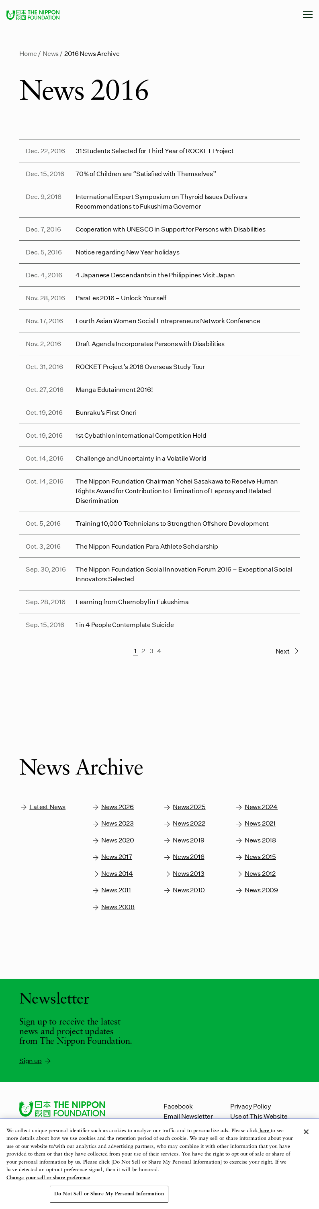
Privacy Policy (250, 1106)
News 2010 (184, 890)
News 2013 (183, 873)
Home (28, 53)
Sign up (35, 1060)
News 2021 (255, 823)
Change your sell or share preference (48, 1177)
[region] (159, 1164)
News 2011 (111, 890)
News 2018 (255, 840)
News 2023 (112, 823)
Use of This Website (258, 1116)
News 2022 (184, 823)
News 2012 (255, 873)
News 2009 (256, 890)
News (51, 53)
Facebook (178, 1106)
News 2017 (112, 856)
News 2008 (113, 907)
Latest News (42, 806)
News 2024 (256, 806)
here (264, 1130)
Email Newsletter (188, 1116)
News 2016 (183, 856)
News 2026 (112, 806)
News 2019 (183, 840)
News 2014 (112, 873)
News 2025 (184, 806)
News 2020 (113, 840)
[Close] (306, 1132)
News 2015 (255, 856)
